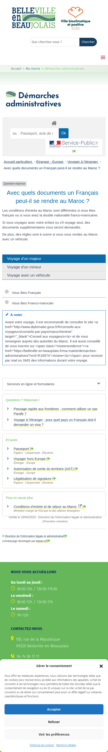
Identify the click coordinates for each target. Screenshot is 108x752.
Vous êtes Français (23, 293)
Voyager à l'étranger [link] (83, 162)
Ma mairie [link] (33, 69)
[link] (33, 28)
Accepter (54, 718)
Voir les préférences (54, 744)
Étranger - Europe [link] (50, 162)
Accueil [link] (16, 69)
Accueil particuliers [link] (18, 162)
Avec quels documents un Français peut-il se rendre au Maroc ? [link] (52, 168)
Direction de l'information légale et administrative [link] (34, 536)
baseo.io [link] (41, 541)
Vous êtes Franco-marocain (29, 303)
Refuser (54, 731)
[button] (101, 675)
